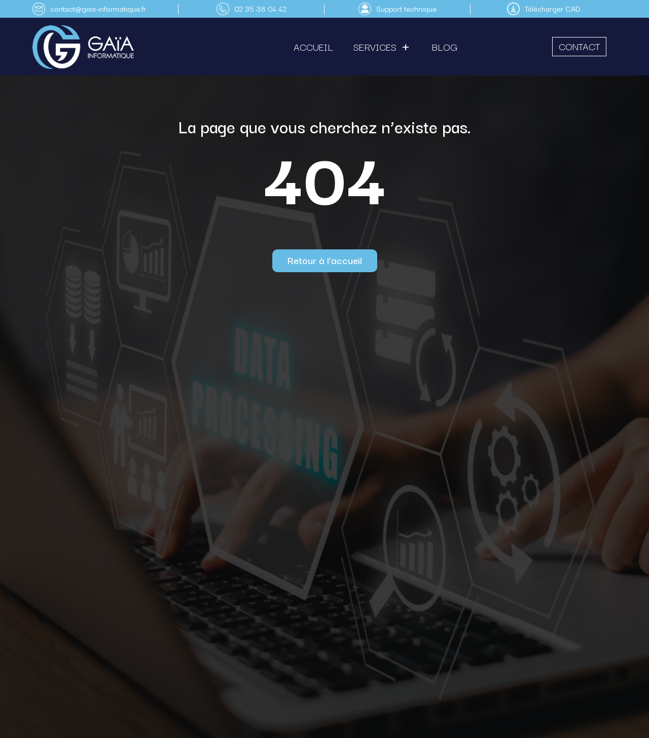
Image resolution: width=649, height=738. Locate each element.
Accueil (313, 46)
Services (374, 46)
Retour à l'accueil (324, 260)
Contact (579, 46)
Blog (444, 46)
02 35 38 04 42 (260, 8)
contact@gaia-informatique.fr (98, 8)
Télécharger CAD (553, 8)
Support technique (406, 8)
